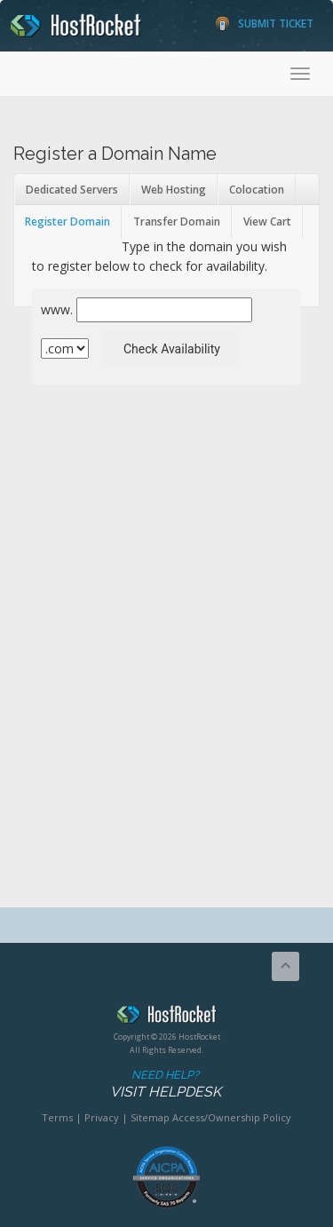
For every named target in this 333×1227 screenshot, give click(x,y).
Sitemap (150, 1117)
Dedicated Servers (72, 189)
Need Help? (165, 1084)
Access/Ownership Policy (231, 1117)
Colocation (256, 189)
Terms (57, 1117)
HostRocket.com (166, 1017)
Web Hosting (173, 189)
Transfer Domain (176, 221)
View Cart (267, 221)
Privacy (101, 1117)
